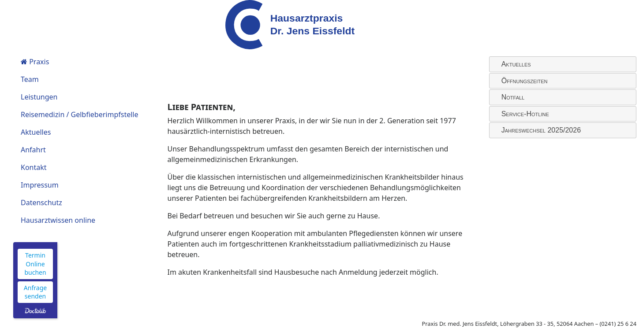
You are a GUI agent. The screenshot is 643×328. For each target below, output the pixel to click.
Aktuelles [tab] (512, 64)
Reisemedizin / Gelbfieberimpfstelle (79, 114)
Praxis (35, 61)
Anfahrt (33, 150)
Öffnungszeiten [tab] (521, 80)
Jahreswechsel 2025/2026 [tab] (537, 130)
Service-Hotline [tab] (521, 114)
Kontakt (34, 167)
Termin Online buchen (35, 263)
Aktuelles (36, 132)
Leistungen (39, 97)
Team (30, 79)
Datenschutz (41, 202)
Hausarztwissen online (58, 220)
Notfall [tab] (509, 97)
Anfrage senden (35, 292)
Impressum (40, 185)
